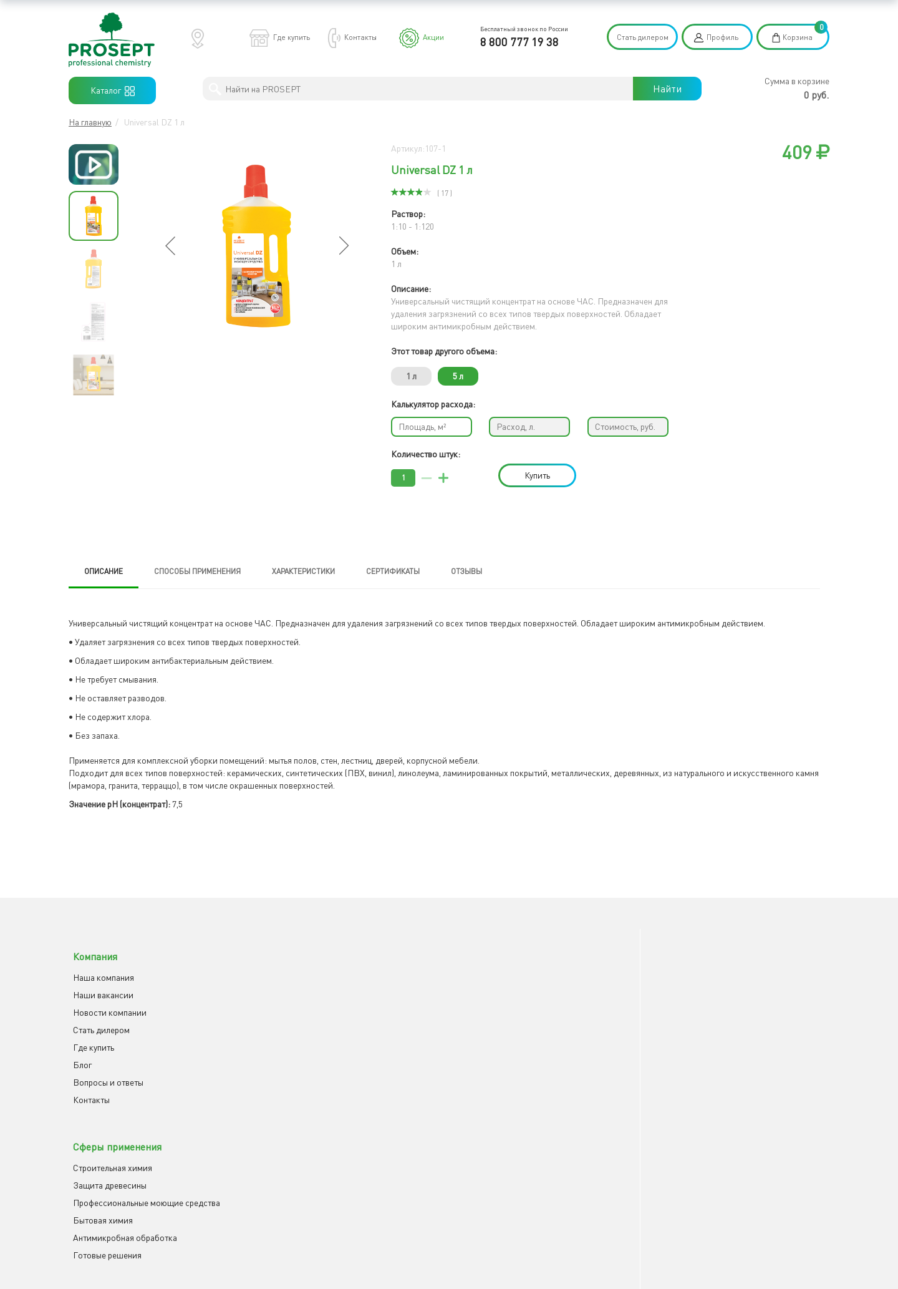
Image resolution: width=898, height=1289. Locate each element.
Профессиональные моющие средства (337, 1001)
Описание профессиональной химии (528, 1001)
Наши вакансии (99, 984)
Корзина (798, 37)
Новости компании (105, 1001)
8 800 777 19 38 (519, 42)
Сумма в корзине (797, 80)
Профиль (722, 37)
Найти (667, 88)
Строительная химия (303, 966)
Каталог (112, 90)
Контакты (360, 37)
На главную (90, 122)
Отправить (483, 1152)
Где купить (291, 37)
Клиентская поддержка (503, 984)
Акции (433, 37)
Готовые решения (298, 1054)
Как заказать (483, 966)
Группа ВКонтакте (701, 984)
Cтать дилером (97, 1019)
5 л (458, 376)
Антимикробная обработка (316, 1036)
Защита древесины (300, 984)
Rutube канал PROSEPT (712, 1001)
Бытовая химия (294, 1019)
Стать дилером (643, 37)
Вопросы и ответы (104, 1071)
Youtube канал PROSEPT (714, 966)
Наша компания (99, 966)
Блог (78, 1054)
